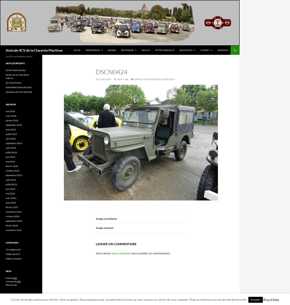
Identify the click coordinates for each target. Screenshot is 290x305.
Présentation (92, 50)
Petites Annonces (165, 50)
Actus (77, 50)
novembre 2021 (14, 211)
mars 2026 (11, 115)
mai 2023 (10, 193)
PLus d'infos (271, 299)
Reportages (127, 50)
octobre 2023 (12, 170)
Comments (13, 281)
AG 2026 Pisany (13, 82)
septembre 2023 (14, 175)
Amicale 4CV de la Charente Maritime (34, 50)
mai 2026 (10, 111)
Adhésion (223, 50)
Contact (205, 50)
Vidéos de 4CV (13, 254)
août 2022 (11, 202)
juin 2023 (10, 189)
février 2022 (12, 207)
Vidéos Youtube (13, 258)
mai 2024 (10, 161)
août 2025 (11, 129)
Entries (11, 278)
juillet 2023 (11, 184)
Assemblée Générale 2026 (19, 87)
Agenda (112, 50)
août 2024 (11, 147)
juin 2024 (10, 157)
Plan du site (11, 284)
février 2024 (12, 166)
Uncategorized (13, 249)
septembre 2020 (14, 221)
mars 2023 (11, 198)
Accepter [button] (256, 299)
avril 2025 (11, 138)
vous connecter (121, 253)
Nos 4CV (145, 50)
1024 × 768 (122, 79)
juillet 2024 (11, 152)
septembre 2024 (14, 143)
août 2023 (11, 179)
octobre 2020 (12, 216)
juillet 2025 (11, 134)
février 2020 (12, 225)
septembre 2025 (14, 125)
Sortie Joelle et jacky (15, 70)
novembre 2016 (14, 230)
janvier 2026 (12, 120)
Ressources (186, 50)
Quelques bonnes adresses (19, 91)
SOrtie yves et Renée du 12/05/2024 (153, 79)
